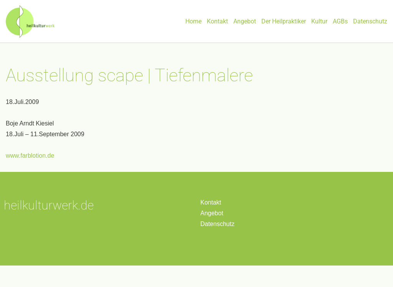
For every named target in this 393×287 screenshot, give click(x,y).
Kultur (319, 21)
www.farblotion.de (30, 155)
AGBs (340, 21)
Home (193, 21)
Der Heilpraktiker (283, 21)
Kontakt (217, 21)
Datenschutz (370, 21)
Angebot (244, 21)
